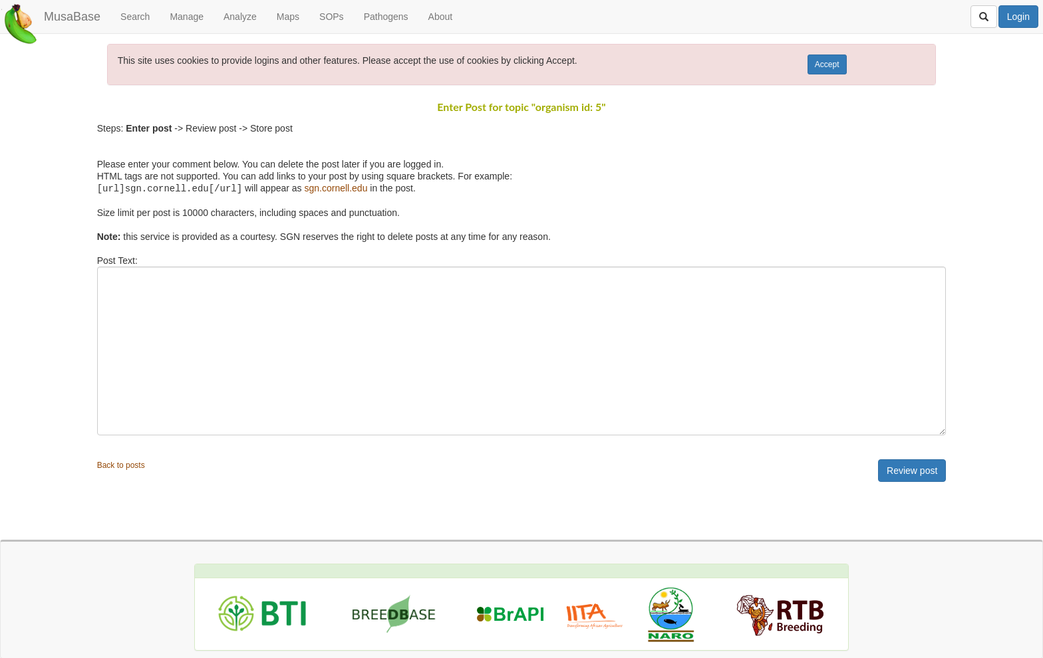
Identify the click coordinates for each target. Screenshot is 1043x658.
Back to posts (121, 464)
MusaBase (72, 16)
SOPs (331, 16)
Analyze (240, 16)
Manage (187, 16)
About (440, 16)
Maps (288, 16)
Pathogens (386, 16)
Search (135, 16)
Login (1018, 16)
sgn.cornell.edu (335, 188)
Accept (827, 64)
